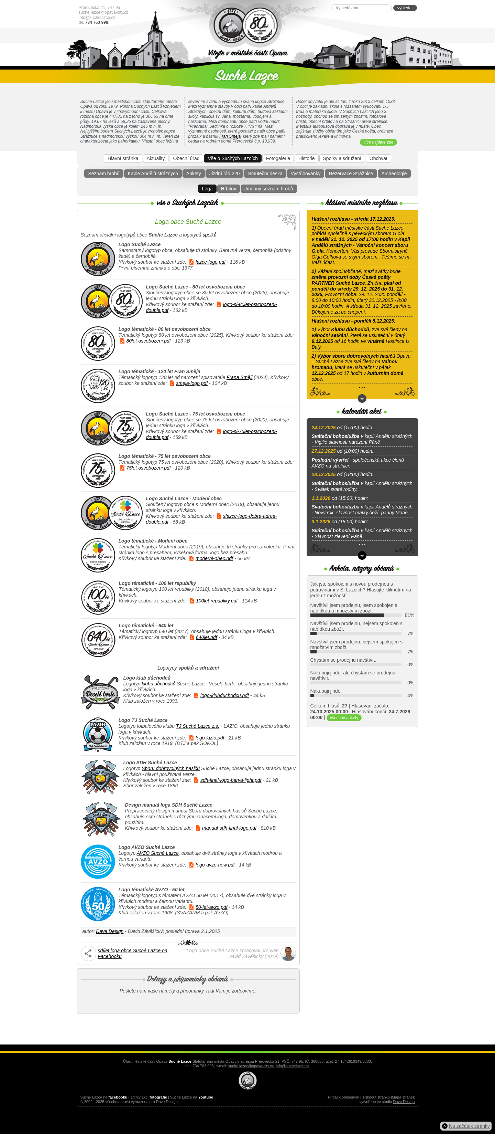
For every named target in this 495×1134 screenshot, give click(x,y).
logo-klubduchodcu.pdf (224, 695)
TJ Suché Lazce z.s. (197, 726)
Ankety (193, 173)
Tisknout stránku (376, 1097)
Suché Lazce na (104, 1097)
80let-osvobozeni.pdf (148, 341)
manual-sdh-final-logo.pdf (229, 828)
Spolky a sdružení (342, 158)
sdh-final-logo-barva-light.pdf (230, 780)
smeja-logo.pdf (192, 383)
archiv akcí (148, 1097)
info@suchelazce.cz (97, 17)
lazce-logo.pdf (211, 262)
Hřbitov (228, 188)
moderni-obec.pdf (214, 558)
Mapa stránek (403, 1097)
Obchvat (378, 158)
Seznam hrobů (103, 173)
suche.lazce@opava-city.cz (104, 12)
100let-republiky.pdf (217, 600)
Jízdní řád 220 (224, 173)
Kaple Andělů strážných (153, 173)
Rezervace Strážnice (351, 173)
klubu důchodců (158, 683)
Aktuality (156, 158)
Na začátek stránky (469, 1126)
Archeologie (394, 173)
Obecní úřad (186, 158)
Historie (306, 158)
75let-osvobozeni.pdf (148, 468)
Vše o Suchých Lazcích (233, 158)
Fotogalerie (278, 158)
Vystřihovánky (306, 173)
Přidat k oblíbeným (343, 1097)
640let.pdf (206, 637)
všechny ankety (344, 717)
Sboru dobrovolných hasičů (171, 768)
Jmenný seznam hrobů (268, 188)
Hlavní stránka (123, 158)
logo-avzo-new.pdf (215, 865)
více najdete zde (378, 142)
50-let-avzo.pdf (212, 907)
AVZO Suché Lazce (158, 853)
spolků (209, 235)
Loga (207, 188)
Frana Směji (239, 377)
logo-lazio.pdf (210, 738)
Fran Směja (230, 136)
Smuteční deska (265, 173)
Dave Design (109, 931)
